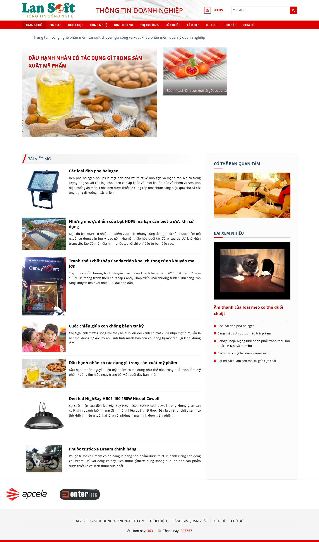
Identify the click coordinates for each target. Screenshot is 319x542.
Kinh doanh (123, 25)
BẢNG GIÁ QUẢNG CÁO (190, 521)
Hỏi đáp (230, 25)
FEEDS (218, 10)
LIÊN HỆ (220, 521)
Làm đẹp (193, 25)
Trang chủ (34, 25)
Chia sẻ (248, 25)
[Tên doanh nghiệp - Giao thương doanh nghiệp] (252, 216)
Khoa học (75, 25)
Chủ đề (237, 521)
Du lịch (212, 25)
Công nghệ (98, 25)
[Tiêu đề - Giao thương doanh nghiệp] (27, 494)
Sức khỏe (173, 25)
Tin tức (55, 25)
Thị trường (149, 25)
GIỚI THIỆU (158, 521)
